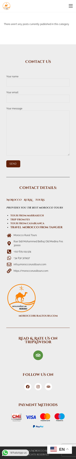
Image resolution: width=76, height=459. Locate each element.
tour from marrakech (27, 215)
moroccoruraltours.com (38, 315)
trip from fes (20, 219)
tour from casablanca (27, 223)
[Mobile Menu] (71, 6)
